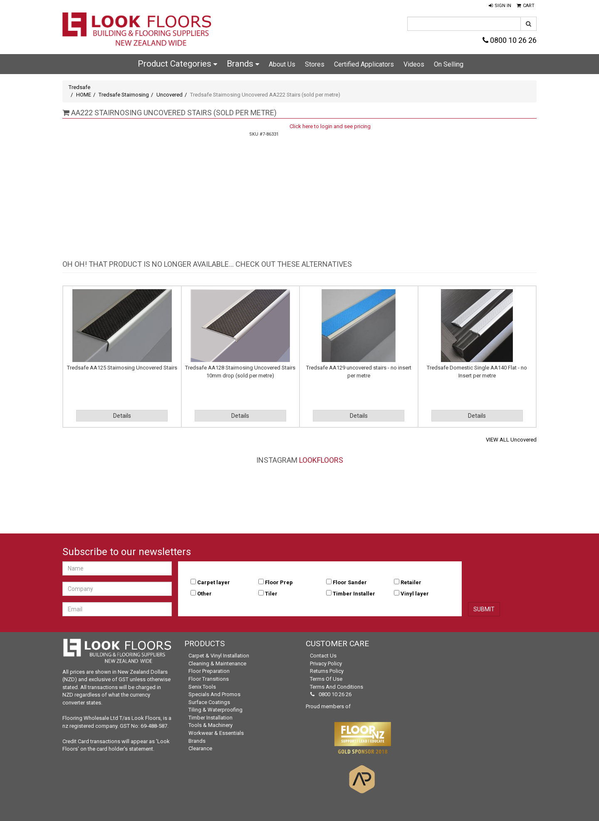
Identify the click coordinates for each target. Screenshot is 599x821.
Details (122, 415)
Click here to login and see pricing (330, 126)
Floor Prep (279, 582)
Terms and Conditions (336, 687)
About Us (282, 64)
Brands (243, 64)
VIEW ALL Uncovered (511, 440)
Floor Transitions (208, 679)
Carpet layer (213, 582)
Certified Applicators (364, 64)
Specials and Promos (214, 694)
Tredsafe (79, 87)
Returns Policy (327, 671)
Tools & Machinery (210, 725)
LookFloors (321, 460)
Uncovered (169, 95)
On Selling (448, 64)
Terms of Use (326, 679)
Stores (314, 64)
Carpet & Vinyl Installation (218, 655)
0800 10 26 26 (510, 40)
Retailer (411, 582)
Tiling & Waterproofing (215, 710)
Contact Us (323, 655)
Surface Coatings (209, 702)
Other (204, 593)
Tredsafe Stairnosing (124, 95)
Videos (413, 64)
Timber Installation (210, 717)
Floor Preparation (209, 671)
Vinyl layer (415, 593)
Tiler (271, 593)
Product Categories (177, 64)
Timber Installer (354, 593)
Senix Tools (202, 687)
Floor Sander (350, 582)
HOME (83, 95)
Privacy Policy (326, 663)
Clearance (200, 748)
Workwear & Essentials (216, 733)
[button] (500, 6)
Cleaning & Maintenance (217, 663)
